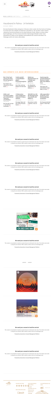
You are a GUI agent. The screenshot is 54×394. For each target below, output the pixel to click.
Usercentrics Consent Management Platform (29, 51)
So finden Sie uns (32, 388)
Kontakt (30, 387)
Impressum (30, 391)
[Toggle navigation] (5, 4)
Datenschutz (31, 390)
